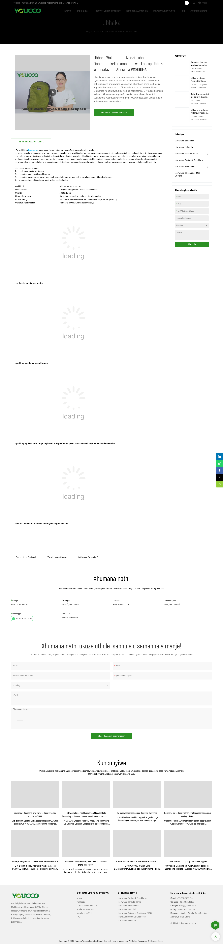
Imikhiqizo (82, 11)
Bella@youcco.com (70, 604)
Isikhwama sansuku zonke (116, 31)
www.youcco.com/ (172, 604)
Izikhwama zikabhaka (184, 141)
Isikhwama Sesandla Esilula (90, 557)
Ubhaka (133, 31)
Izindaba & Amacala (137, 11)
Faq (183, 11)
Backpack (32, 150)
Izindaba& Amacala (85, 909)
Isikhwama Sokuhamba (185, 166)
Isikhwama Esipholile (184, 147)
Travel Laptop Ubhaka (57, 557)
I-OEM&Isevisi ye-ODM (87, 906)
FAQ (78, 917)
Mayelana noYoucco (164, 11)
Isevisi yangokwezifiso (108, 11)
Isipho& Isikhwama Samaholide (132, 917)
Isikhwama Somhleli (127, 909)
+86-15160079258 (22, 618)
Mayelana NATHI (84, 913)
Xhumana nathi (198, 11)
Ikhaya (67, 11)
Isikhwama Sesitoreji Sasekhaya (189, 160)
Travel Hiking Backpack (26, 557)
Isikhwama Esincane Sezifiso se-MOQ (135, 913)
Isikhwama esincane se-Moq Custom (187, 174)
